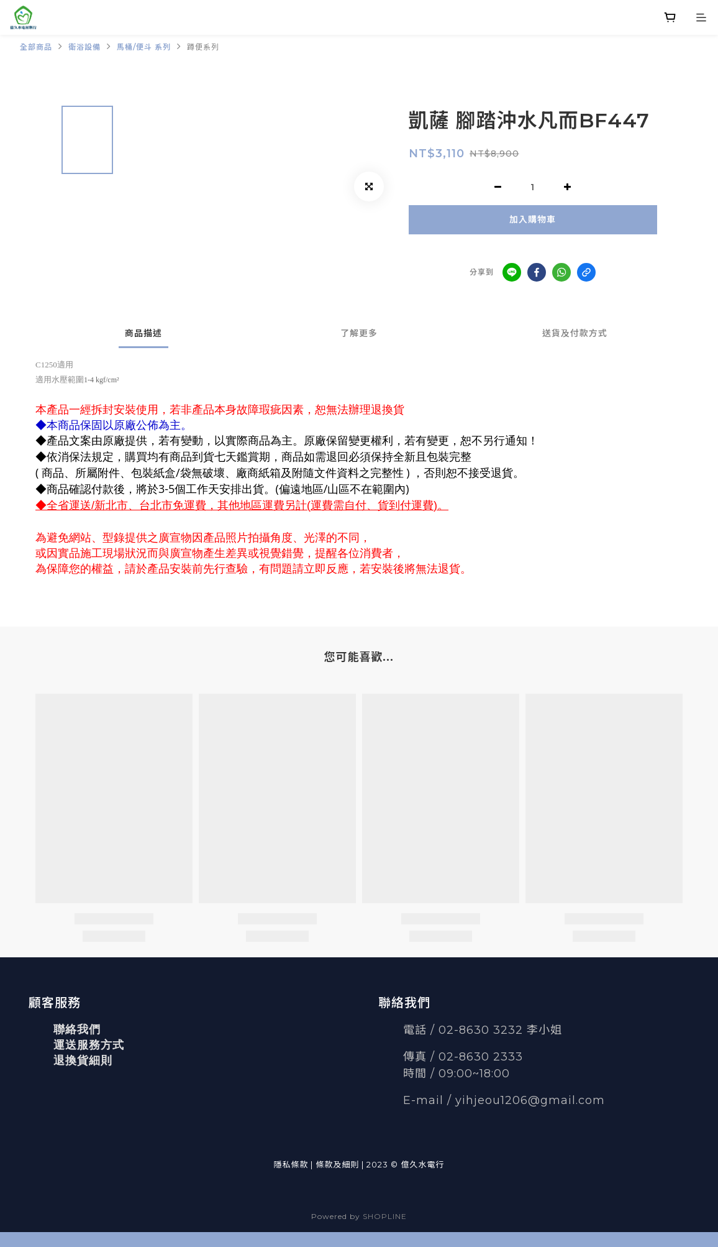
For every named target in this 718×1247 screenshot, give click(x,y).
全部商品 (36, 47)
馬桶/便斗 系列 (144, 47)
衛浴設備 (84, 47)
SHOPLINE (385, 1216)
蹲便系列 (203, 47)
